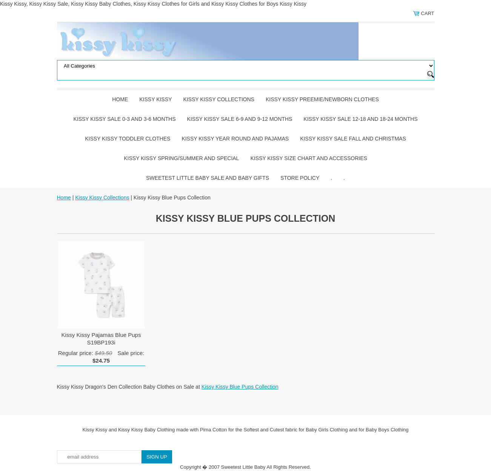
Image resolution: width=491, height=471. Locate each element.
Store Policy (299, 178)
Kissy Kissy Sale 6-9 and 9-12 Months (239, 119)
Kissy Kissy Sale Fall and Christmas (353, 139)
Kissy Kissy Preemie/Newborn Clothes (322, 99)
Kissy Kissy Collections (218, 99)
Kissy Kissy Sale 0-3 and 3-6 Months (124, 119)
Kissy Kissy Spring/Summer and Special (181, 158)
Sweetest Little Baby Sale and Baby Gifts (207, 178)
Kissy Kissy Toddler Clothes (127, 139)
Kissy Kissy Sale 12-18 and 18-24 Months (360, 119)
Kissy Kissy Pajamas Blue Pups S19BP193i (101, 339)
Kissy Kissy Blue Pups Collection (240, 387)
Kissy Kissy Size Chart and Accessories (308, 158)
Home (120, 99)
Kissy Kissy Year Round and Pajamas (235, 139)
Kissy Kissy (155, 99)
